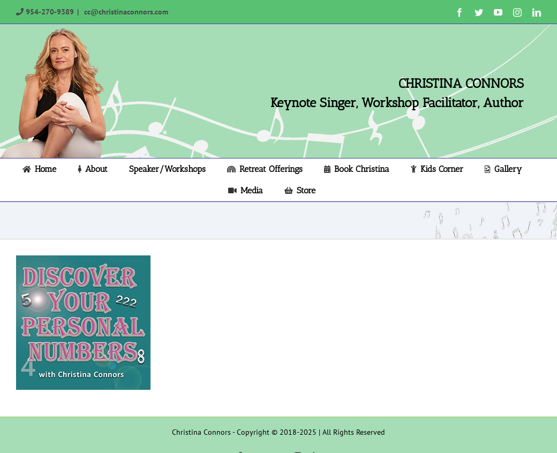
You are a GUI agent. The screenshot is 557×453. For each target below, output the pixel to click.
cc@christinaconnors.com (125, 12)
